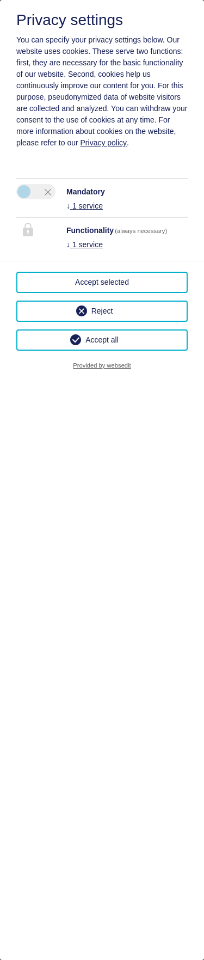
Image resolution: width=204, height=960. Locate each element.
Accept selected (102, 282)
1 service (84, 205)
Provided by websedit (102, 365)
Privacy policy (104, 142)
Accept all (102, 339)
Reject (102, 311)
